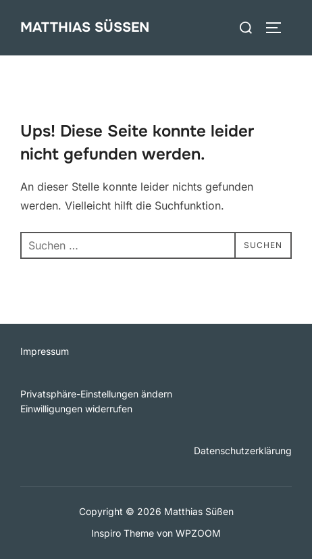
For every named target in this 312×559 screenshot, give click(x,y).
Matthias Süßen (84, 27)
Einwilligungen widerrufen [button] (76, 408)
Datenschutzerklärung (243, 450)
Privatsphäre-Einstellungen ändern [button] (96, 393)
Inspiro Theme (122, 533)
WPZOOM (198, 533)
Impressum (44, 351)
